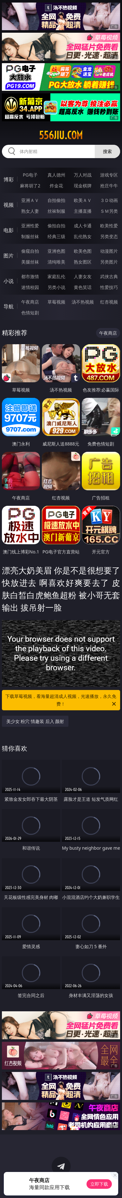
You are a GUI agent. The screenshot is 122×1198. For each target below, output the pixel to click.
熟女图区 (83, 262)
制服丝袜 (30, 236)
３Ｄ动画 (109, 200)
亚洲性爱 (30, 226)
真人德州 (56, 175)
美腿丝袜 (30, 262)
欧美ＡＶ (83, 200)
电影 (8, 230)
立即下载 (99, 1184)
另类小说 (56, 287)
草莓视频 (56, 302)
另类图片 (109, 262)
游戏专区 (109, 175)
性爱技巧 (109, 287)
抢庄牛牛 (109, 186)
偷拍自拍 (56, 226)
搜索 (107, 151)
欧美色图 (83, 251)
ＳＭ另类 (109, 211)
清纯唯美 (56, 262)
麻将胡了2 (30, 186)
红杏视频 (109, 302)
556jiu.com (61, 135)
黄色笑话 (83, 287)
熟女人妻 (30, 211)
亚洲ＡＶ (30, 200)
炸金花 (56, 186)
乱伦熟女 (83, 236)
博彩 (8, 179)
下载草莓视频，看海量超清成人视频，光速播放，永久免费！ (61, 700)
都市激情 (30, 276)
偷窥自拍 (30, 251)
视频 (8, 204)
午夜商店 (30, 302)
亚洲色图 (56, 251)
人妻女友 (83, 276)
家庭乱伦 (56, 276)
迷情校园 (30, 287)
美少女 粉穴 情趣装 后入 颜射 (35, 721)
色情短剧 (30, 313)
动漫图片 (109, 251)
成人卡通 (83, 226)
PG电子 (30, 175)
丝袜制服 (56, 211)
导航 (8, 306)
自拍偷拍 (56, 200)
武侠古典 (109, 276)
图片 (8, 255)
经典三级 (56, 236)
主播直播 (83, 211)
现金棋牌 (83, 186)
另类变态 (109, 236)
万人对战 (83, 175)
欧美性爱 (109, 226)
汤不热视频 (83, 302)
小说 (8, 281)
